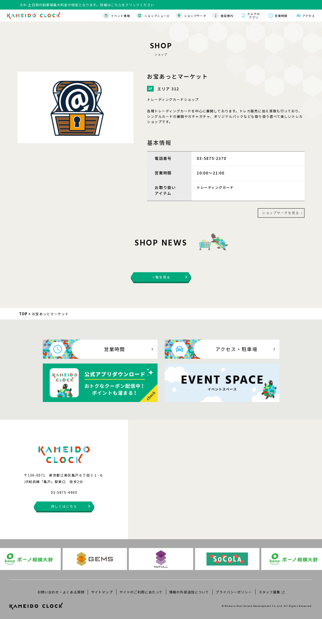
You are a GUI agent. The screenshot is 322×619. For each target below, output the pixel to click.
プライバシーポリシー (234, 592)
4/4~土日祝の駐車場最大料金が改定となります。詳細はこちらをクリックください (87, 4)
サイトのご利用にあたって (141, 592)
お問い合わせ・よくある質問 (60, 592)
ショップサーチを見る (280, 212)
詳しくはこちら (64, 506)
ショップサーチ (190, 16)
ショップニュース (153, 16)
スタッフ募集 (272, 592)
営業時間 (281, 16)
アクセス (308, 16)
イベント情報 (116, 16)
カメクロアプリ (253, 15)
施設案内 (222, 16)
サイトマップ (102, 592)
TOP (23, 313)
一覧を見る (161, 277)
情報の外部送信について (189, 592)
